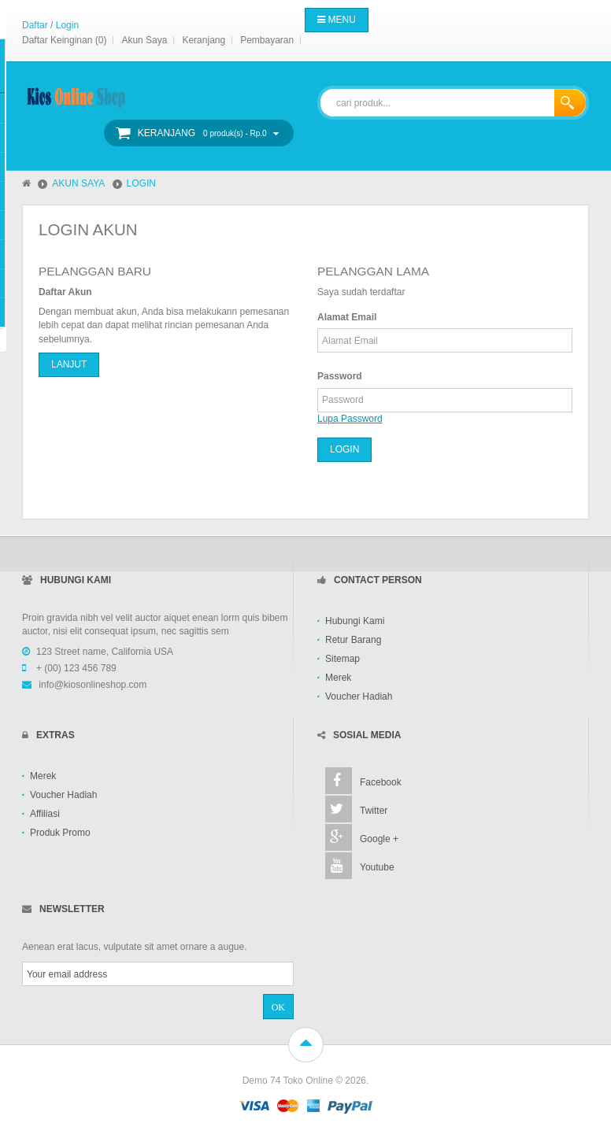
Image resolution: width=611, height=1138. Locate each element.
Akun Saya (144, 40)
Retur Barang (353, 639)
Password (339, 376)
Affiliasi (45, 813)
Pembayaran (267, 40)
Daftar (35, 25)
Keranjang (203, 40)
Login (67, 25)
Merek (338, 677)
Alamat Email (346, 317)
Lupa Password (350, 418)
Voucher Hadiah (358, 696)
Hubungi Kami (354, 620)
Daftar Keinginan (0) (64, 40)
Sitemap (342, 658)
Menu (336, 19)
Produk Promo (60, 832)
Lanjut (69, 364)
